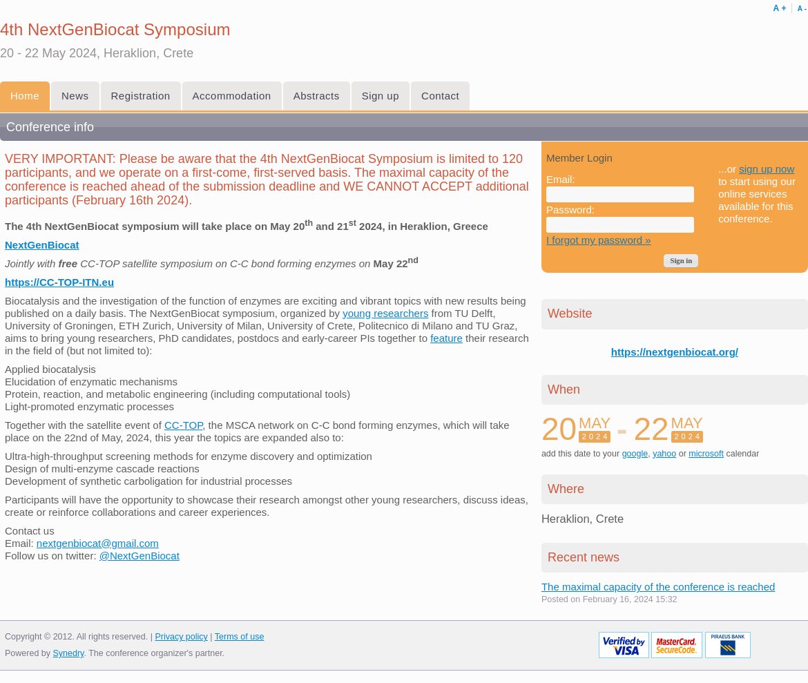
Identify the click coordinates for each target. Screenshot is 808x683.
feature (446, 338)
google (635, 454)
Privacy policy (181, 637)
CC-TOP (183, 425)
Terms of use (239, 637)
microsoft (706, 454)
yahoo (664, 454)
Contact (440, 96)
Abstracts (317, 96)
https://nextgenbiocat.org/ (674, 352)
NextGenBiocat (42, 245)
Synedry (68, 653)
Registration (141, 96)
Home (24, 96)
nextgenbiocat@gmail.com (98, 543)
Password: (570, 209)
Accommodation (232, 96)
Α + (779, 8)
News (75, 96)
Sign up (380, 96)
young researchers (385, 313)
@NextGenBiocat (139, 555)
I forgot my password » (598, 240)
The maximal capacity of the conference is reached (658, 587)
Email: (560, 179)
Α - (802, 8)
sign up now (766, 169)
